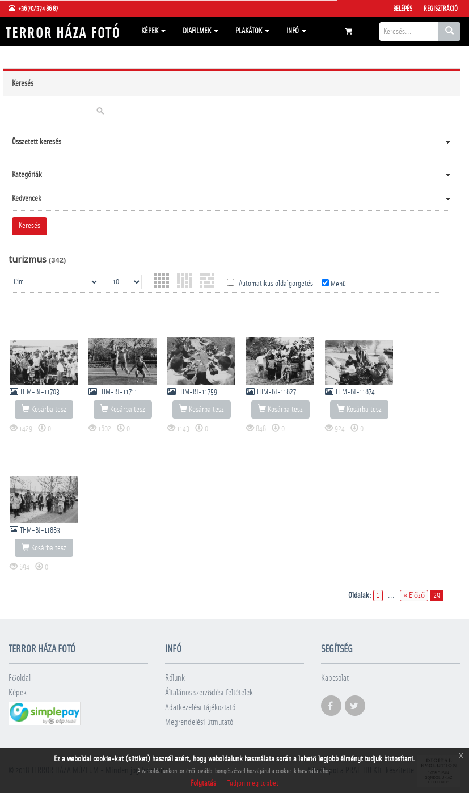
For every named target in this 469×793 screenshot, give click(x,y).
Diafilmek (200, 31)
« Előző (414, 596)
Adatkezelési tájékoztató (200, 707)
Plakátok (252, 31)
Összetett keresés (36, 142)
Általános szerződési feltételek (209, 693)
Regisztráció (441, 8)
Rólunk (175, 678)
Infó (296, 31)
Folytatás (203, 783)
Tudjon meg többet (252, 783)
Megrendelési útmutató (199, 722)
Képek (153, 31)
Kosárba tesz (44, 409)
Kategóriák (27, 175)
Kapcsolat (335, 678)
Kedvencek (26, 199)
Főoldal (20, 678)
